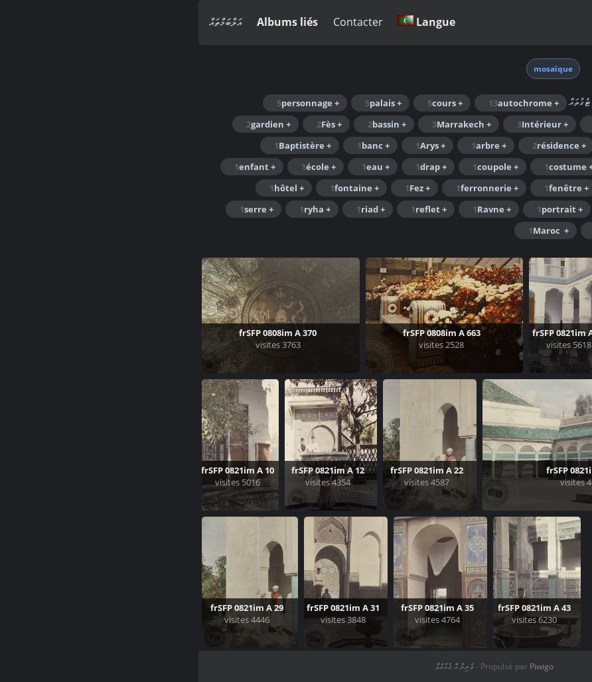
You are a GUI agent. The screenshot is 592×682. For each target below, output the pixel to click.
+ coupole (297, 167)
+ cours (246, 103)
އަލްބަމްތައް (27, 22)
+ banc (175, 145)
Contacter (160, 22)
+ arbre (290, 145)
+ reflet (230, 209)
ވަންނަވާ (570, 23)
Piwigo (343, 666)
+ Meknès (493, 209)
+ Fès (130, 124)
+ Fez (219, 188)
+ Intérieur (344, 124)
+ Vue (410, 230)
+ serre (58, 209)
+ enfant (56, 167)
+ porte (427, 209)
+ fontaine (156, 188)
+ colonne (444, 167)
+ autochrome (325, 103)
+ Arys (232, 145)
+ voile (466, 230)
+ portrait (361, 209)
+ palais (185, 103)
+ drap (232, 167)
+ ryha (116, 209)
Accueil (463, 67)
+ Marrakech (263, 124)
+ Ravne (293, 209)
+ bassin (188, 124)
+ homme (418, 124)
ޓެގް (429, 67)
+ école (120, 167)
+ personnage (109, 103)
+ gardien (70, 124)
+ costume (370, 167)
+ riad (172, 209)
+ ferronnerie (289, 188)
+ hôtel (88, 188)
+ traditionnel (540, 230)
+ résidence (361, 145)
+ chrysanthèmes (532, 167)
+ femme (437, 188)
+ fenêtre (368, 188)
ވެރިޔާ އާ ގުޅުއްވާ (256, 666)
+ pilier (430, 145)
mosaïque (354, 68)
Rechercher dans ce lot (491, 101)
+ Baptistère (104, 145)
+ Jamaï (554, 145)
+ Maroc (553, 124)
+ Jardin (491, 145)
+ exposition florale (528, 188)
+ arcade (487, 124)
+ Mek (557, 209)
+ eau (177, 167)
